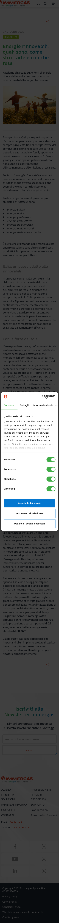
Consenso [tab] (9, 405)
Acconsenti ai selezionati (29, 513)
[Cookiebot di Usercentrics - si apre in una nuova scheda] (42, 397)
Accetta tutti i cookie (29, 503)
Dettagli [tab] (24, 405)
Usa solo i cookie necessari (29, 523)
